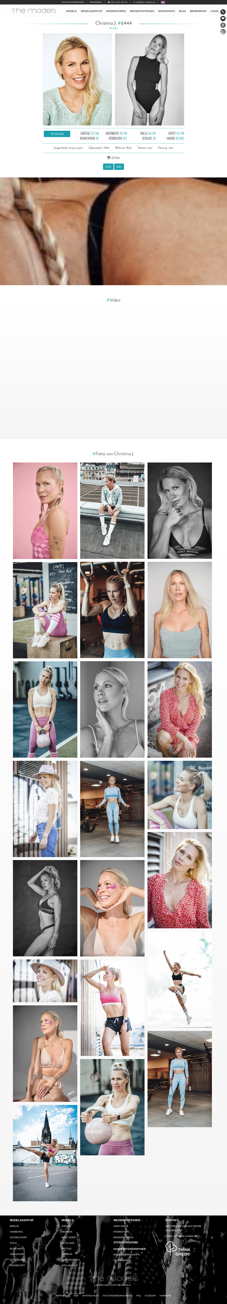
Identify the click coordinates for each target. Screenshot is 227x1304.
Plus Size (68, 1243)
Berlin (14, 1226)
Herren (67, 1231)
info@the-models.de (185, 1236)
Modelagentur (91, 11)
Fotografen (122, 1260)
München (16, 1248)
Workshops (166, 11)
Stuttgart (17, 1259)
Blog (182, 11)
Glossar (150, 1295)
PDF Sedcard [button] (57, 134)
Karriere (165, 1295)
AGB (75, 1295)
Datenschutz (90, 1295)
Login (214, 11)
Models (71, 11)
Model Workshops (127, 1254)
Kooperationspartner (130, 1248)
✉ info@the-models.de (144, 2)
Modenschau (71, 1259)
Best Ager (69, 1237)
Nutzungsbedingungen (117, 1295)
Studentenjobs (126, 1242)
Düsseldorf (18, 1237)
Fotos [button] (108, 167)
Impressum (63, 1295)
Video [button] (119, 167)
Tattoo (67, 1248)
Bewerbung (198, 11)
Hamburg (16, 1231)
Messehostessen (142, 11)
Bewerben (96, 2)
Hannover (17, 1254)
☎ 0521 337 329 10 (117, 2)
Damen (66, 1226)
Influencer (70, 1265)
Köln (13, 1243)
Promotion (121, 1231)
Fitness (67, 1254)
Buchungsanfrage (73, 2)
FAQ (138, 1295)
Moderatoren (116, 11)
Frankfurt (17, 1265)
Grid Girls (121, 1226)
